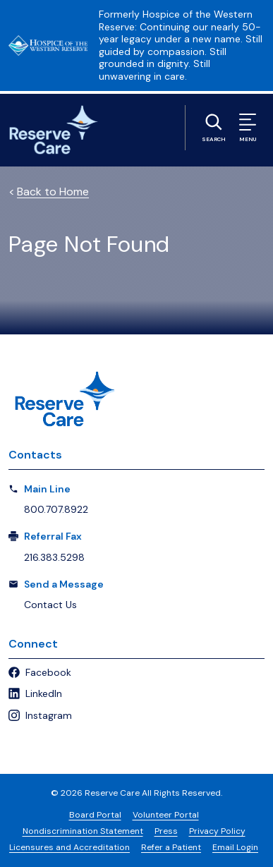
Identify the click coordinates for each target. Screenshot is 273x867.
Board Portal (95, 814)
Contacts (35, 454)
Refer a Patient (171, 847)
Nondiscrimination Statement (83, 831)
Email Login (235, 847)
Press (166, 831)
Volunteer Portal (166, 814)
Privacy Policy (217, 831)
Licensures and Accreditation (69, 847)
